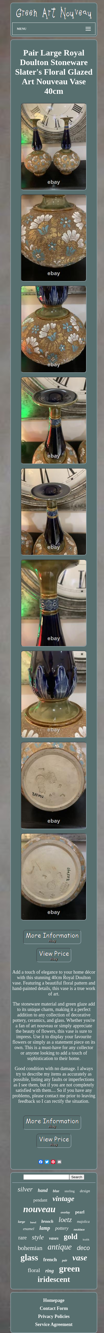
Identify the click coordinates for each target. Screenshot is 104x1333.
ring (49, 1270)
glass (29, 1257)
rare (22, 1237)
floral (34, 1270)
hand (43, 1190)
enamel (28, 1229)
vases (54, 1238)
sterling (70, 1191)
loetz (65, 1220)
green (69, 1268)
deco (83, 1248)
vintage (63, 1199)
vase (79, 1257)
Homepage (54, 1300)
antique (59, 1246)
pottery (61, 1228)
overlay (65, 1212)
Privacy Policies (54, 1316)
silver (25, 1189)
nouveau (39, 1209)
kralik (86, 1239)
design (85, 1191)
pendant (40, 1200)
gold (71, 1236)
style (38, 1237)
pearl (80, 1212)
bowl (33, 1222)
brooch (47, 1221)
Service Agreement (53, 1324)
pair (64, 1260)
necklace (79, 1229)
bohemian (30, 1248)
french (50, 1259)
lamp (44, 1228)
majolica (83, 1222)
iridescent (54, 1279)
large (21, 1222)
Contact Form (54, 1308)
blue (56, 1191)
